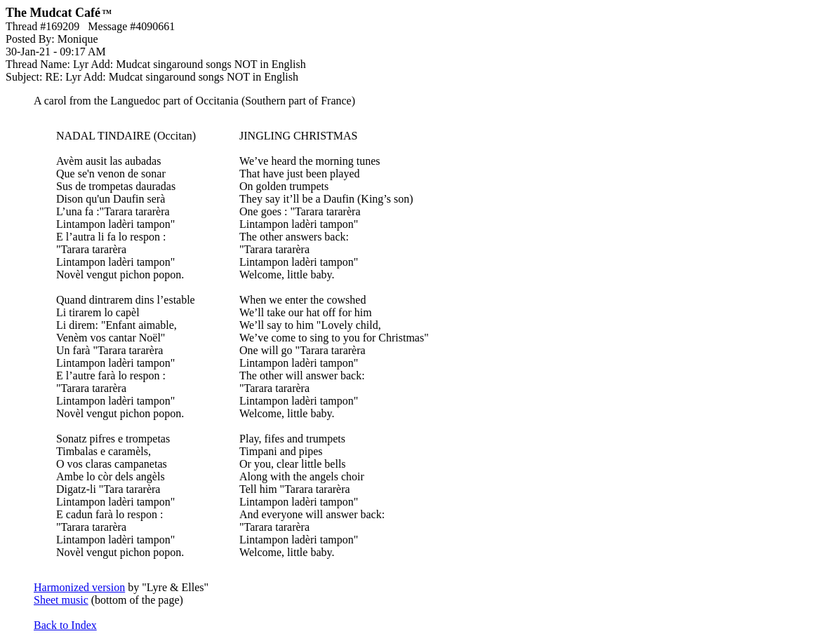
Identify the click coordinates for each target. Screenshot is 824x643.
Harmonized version (79, 587)
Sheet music (61, 600)
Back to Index (65, 625)
